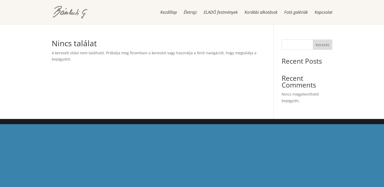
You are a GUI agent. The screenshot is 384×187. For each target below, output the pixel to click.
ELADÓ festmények (221, 12)
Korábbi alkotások (260, 12)
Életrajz (190, 12)
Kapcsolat (323, 12)
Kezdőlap (168, 12)
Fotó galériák (296, 12)
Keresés (322, 44)
